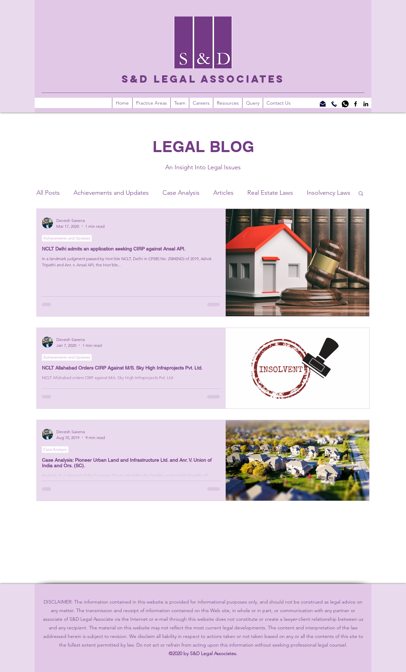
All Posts (48, 192)
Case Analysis (181, 192)
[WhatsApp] (345, 103)
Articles (223, 192)
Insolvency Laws (328, 192)
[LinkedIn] (365, 103)
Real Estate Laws (270, 192)
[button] (227, 103)
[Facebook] (355, 103)
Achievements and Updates (111, 192)
